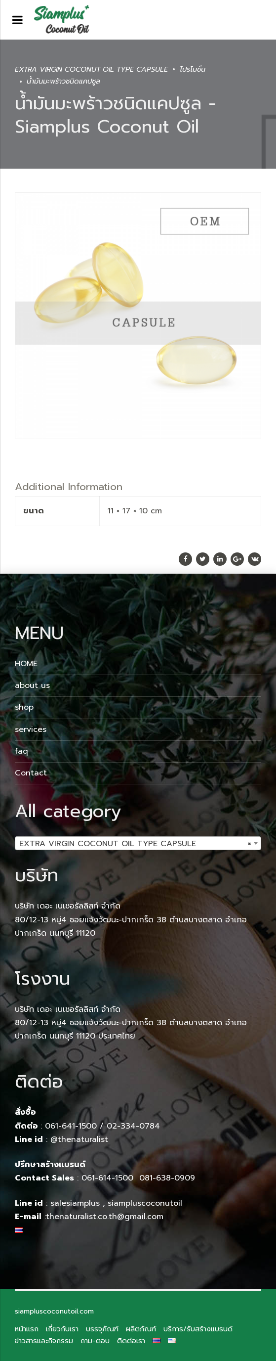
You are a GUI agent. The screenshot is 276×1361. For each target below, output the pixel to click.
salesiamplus (75, 1203)
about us (32, 685)
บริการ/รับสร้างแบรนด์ (198, 1328)
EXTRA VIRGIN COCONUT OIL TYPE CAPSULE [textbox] (135, 844)
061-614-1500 (108, 1178)
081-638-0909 (167, 1178)
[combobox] (138, 843)
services (30, 729)
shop (24, 707)
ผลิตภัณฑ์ (141, 1328)
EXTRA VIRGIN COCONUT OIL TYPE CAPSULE (91, 69)
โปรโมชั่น (192, 69)
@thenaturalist (79, 1139)
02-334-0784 (133, 1126)
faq (21, 751)
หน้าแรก (27, 1328)
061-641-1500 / (76, 1126)
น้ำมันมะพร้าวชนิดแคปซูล (63, 81)
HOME (26, 664)
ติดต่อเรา (131, 1340)
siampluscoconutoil (145, 1203)
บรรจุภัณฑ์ (102, 1328)
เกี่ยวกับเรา (62, 1328)
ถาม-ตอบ (95, 1340)
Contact (31, 773)
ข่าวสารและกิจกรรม (44, 1340)
